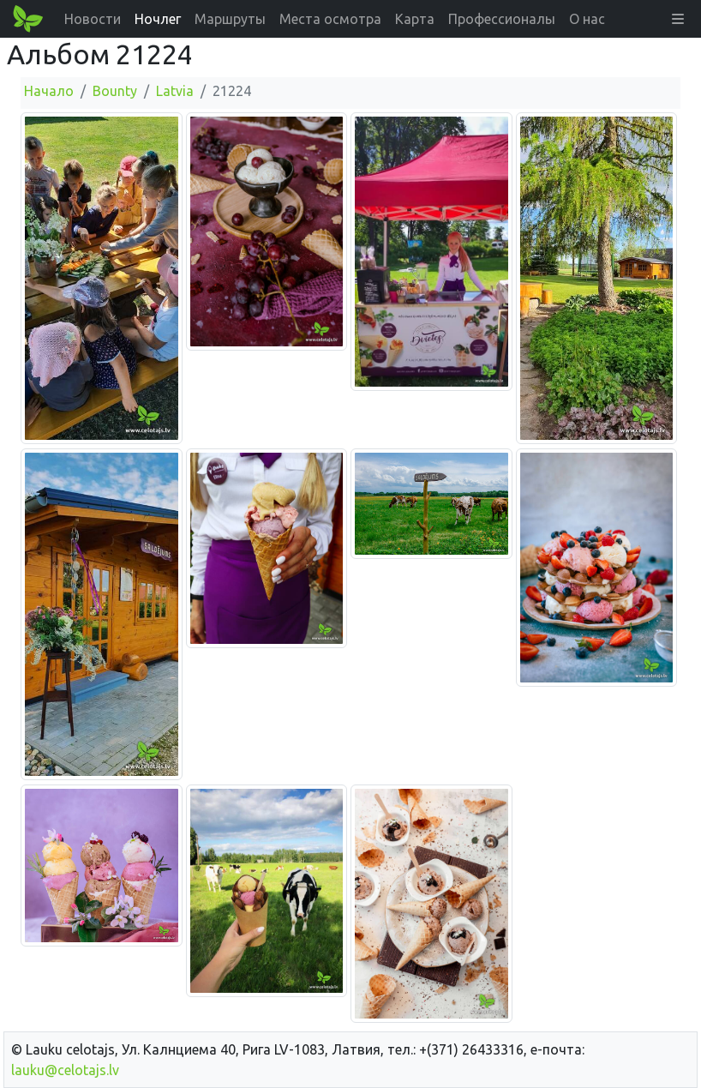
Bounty (115, 91)
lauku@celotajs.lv (65, 1070)
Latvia (175, 91)
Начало (49, 91)
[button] (678, 19)
